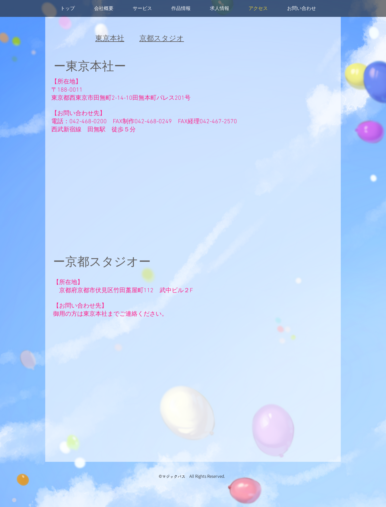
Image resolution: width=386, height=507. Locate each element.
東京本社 (109, 39)
